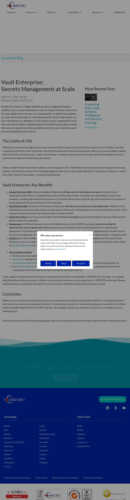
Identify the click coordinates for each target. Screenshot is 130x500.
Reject (63, 263)
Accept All (81, 263)
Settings (48, 263)
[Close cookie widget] (90, 235)
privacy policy (60, 249)
